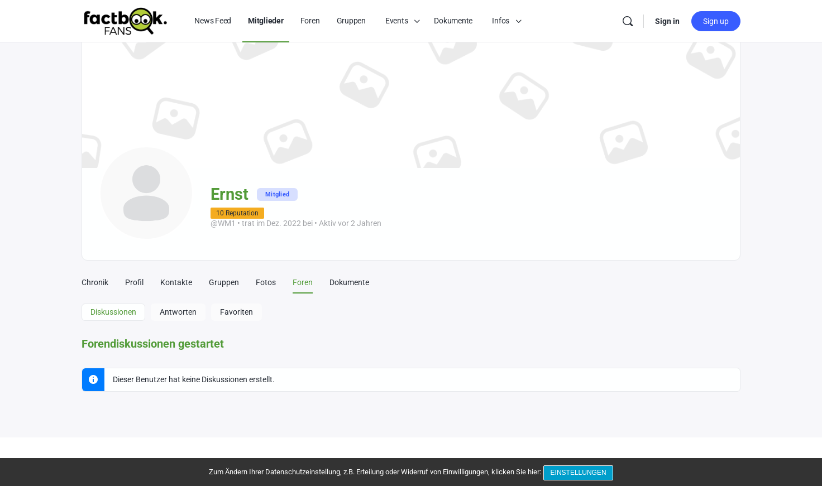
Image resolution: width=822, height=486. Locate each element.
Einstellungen (580, 474)
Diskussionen (113, 311)
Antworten (178, 311)
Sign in (667, 21)
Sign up (716, 21)
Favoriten (236, 311)
